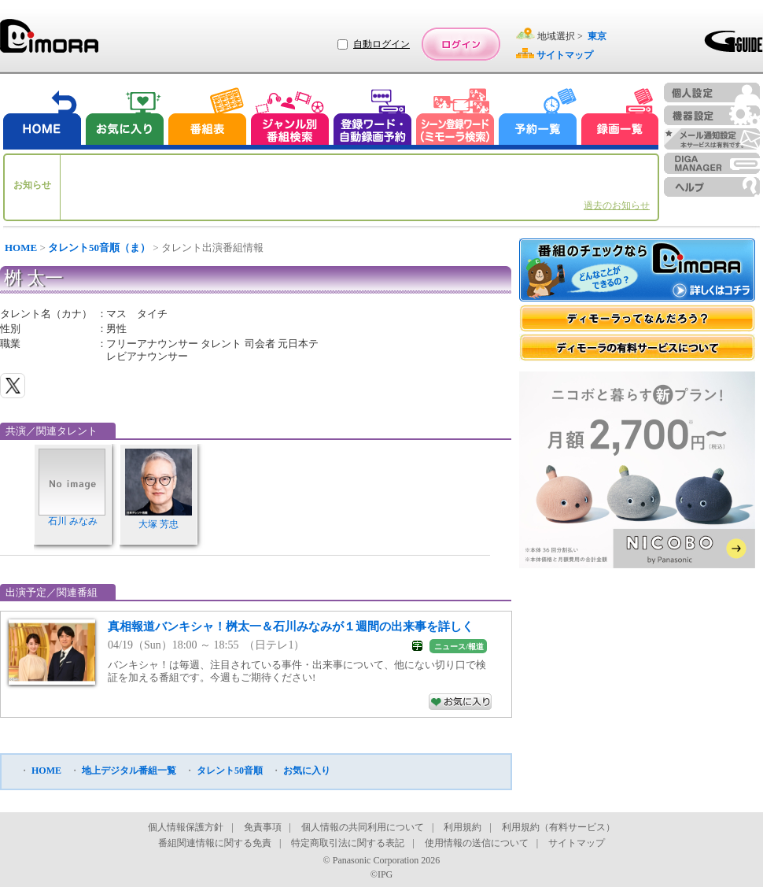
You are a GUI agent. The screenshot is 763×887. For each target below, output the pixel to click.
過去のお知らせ (617, 205)
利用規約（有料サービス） (558, 827)
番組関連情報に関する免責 (214, 842)
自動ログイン (381, 44)
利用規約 (462, 827)
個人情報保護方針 (185, 827)
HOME (21, 247)
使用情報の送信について (477, 842)
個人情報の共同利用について (362, 827)
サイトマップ (576, 842)
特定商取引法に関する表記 (347, 842)
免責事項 (263, 827)
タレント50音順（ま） (99, 247)
